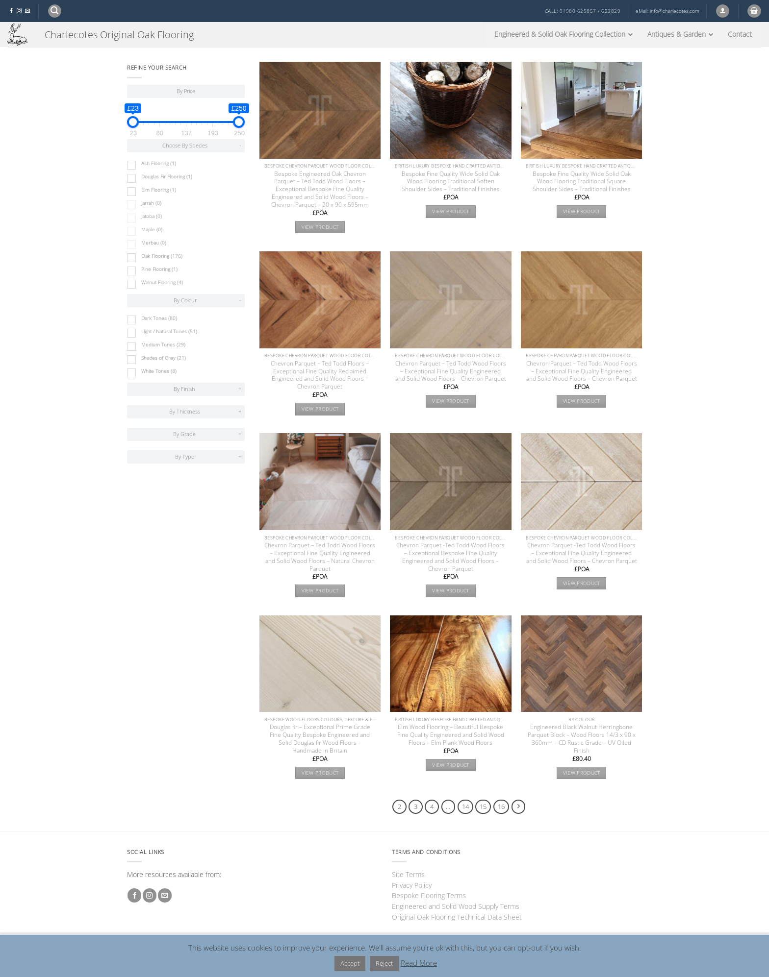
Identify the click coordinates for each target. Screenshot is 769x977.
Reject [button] (384, 963)
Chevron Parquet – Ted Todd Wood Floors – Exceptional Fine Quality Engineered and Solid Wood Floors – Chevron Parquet (450, 371)
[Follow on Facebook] (11, 11)
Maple (151, 229)
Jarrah (151, 203)
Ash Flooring (158, 163)
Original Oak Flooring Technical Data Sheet (457, 917)
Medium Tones (163, 345)
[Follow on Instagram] (19, 11)
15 (483, 806)
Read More (419, 963)
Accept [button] (349, 963)
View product (320, 227)
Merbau (153, 243)
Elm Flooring (158, 190)
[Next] (519, 807)
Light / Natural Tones (169, 331)
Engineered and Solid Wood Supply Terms (455, 906)
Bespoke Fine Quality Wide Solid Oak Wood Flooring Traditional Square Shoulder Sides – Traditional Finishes (582, 182)
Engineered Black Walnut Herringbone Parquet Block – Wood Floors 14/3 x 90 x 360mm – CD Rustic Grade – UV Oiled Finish (582, 739)
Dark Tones (159, 318)
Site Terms (408, 874)
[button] (54, 11)
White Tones (159, 371)
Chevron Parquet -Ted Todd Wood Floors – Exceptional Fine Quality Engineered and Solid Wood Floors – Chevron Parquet (581, 553)
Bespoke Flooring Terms (429, 895)
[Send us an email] (27, 11)
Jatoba (151, 216)
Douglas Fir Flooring (166, 176)
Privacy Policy (412, 885)
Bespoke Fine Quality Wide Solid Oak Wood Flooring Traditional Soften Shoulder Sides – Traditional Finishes (451, 182)
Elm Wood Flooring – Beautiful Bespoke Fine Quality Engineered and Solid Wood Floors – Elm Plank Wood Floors (450, 735)
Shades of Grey (163, 358)
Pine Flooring (159, 269)
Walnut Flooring (162, 282)
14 (465, 806)
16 (501, 806)
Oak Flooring (161, 256)
